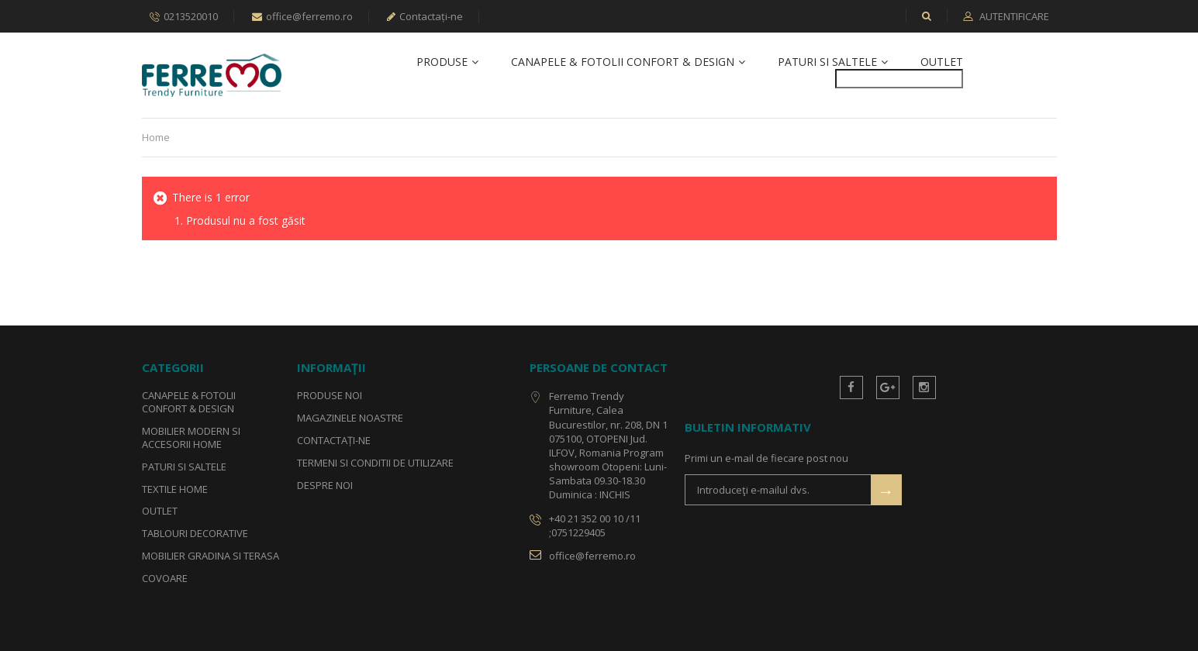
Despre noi (325, 485)
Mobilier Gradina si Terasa (210, 556)
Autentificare (1013, 16)
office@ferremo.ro (302, 16)
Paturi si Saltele (827, 62)
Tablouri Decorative (195, 534)
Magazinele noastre (350, 418)
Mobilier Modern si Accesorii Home (191, 437)
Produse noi (329, 395)
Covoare (165, 578)
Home (156, 137)
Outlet (941, 62)
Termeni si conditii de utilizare (375, 463)
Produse (442, 62)
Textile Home (175, 489)
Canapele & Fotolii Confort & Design (622, 62)
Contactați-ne (425, 16)
